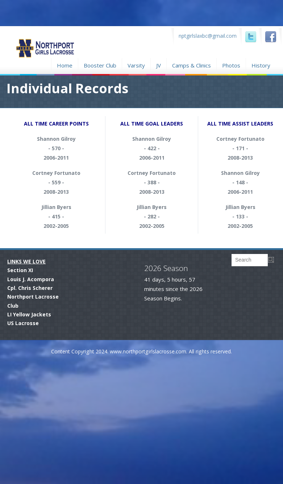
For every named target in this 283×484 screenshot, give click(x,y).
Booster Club (100, 64)
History (260, 65)
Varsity (136, 65)
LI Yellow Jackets (29, 314)
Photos (231, 64)
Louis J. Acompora (30, 279)
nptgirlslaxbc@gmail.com (208, 35)
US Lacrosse (23, 323)
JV (158, 65)
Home (64, 64)
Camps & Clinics (191, 64)
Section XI (20, 270)
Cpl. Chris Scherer (30, 287)
